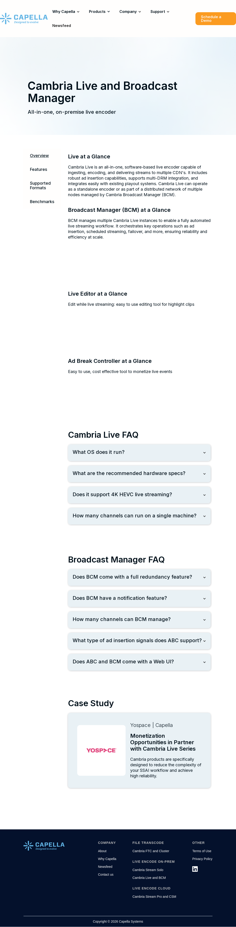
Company (128, 11)
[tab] (42, 156)
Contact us (105, 874)
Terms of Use (201, 851)
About (102, 851)
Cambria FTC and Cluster (151, 851)
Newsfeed (61, 25)
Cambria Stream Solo (148, 870)
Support (157, 11)
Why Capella (63, 11)
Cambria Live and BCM (149, 878)
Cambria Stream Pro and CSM (154, 896)
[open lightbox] (67, 265)
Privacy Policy (202, 859)
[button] (66, 12)
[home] (24, 18)
